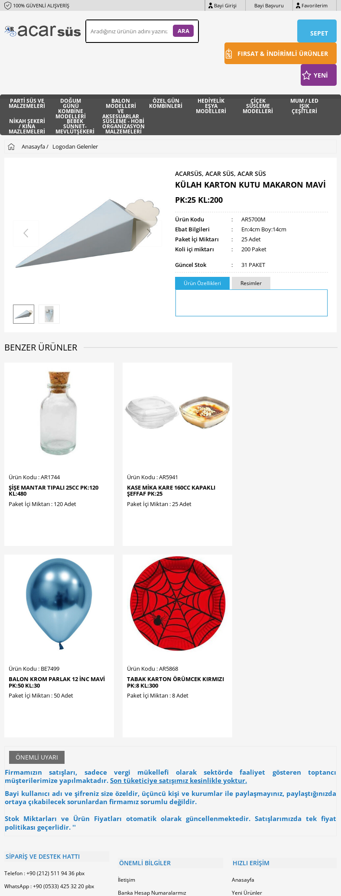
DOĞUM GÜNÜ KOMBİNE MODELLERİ (70, 103)
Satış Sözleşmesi (138, 714)
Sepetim (242, 714)
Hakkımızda (132, 688)
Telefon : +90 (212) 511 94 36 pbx (44, 655)
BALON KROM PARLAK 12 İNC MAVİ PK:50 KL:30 (212, 459)
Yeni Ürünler (247, 675)
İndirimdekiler (248, 688)
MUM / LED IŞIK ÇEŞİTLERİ (304, 103)
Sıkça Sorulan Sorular (143, 753)
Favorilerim (315, 5)
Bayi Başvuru (269, 5)
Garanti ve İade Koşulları (147, 727)
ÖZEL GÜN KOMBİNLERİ (165, 102)
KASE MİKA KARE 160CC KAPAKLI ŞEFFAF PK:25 (125, 459)
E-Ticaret (144, 885)
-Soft (125, 885)
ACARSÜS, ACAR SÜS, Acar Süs (220, 172)
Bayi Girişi (225, 5)
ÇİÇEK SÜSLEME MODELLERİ (258, 103)
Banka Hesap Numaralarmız (152, 675)
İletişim (126, 662)
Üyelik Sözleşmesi (139, 701)
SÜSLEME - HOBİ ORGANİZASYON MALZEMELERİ (123, 123)
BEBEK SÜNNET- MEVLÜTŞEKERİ (74, 123)
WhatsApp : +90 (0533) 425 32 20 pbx (49, 668)
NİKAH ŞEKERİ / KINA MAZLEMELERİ (27, 123)
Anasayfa (243, 662)
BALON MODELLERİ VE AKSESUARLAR (120, 103)
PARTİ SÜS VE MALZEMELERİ (27, 102)
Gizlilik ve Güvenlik (140, 740)
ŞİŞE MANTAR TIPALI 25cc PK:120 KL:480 (37, 459)
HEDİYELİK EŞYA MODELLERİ (211, 103)
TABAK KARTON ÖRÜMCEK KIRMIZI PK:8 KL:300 (296, 462)
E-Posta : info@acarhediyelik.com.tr (46, 681)
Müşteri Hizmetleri (254, 701)
